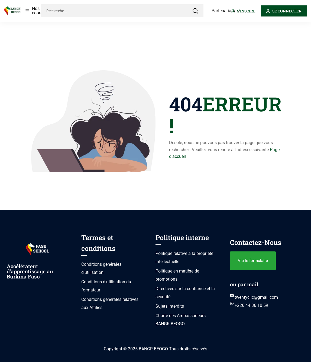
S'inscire (243, 11)
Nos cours (37, 10)
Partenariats (223, 10)
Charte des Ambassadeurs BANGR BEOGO (181, 319)
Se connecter (284, 11)
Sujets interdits (170, 306)
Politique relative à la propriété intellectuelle (184, 257)
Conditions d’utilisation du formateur (106, 286)
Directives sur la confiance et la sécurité (185, 292)
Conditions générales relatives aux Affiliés (109, 303)
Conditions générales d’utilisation (101, 268)
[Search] (195, 10)
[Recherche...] (114, 10)
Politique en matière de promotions (177, 275)
